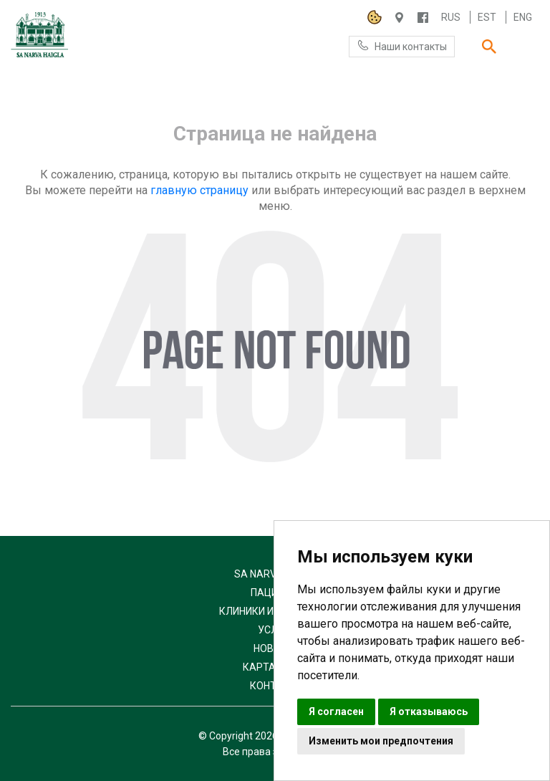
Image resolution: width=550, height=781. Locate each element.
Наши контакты (402, 45)
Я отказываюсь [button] (429, 711)
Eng (522, 17)
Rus (450, 17)
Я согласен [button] (336, 711)
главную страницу (199, 190)
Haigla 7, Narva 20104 (399, 17)
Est (487, 17)
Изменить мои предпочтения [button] (381, 741)
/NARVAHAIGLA (423, 17)
